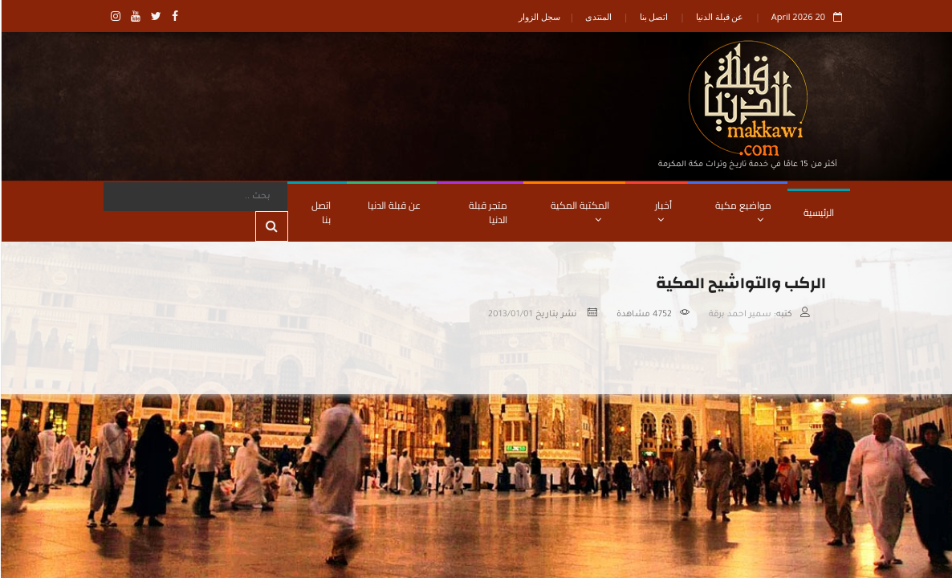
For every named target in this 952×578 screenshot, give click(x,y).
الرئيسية (818, 212)
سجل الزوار (538, 16)
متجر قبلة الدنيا (487, 212)
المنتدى (597, 16)
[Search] (195, 196)
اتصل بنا (653, 16)
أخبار (662, 210)
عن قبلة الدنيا (719, 16)
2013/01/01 (509, 315)
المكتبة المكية (579, 210)
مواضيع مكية (742, 210)
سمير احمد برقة (739, 315)
